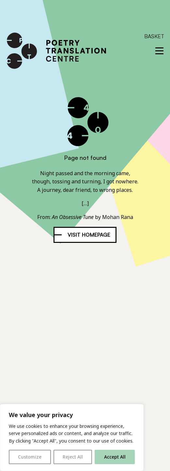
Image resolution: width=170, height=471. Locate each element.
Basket (154, 36)
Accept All (115, 457)
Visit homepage (89, 234)
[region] (72, 437)
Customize (29, 457)
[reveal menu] (159, 51)
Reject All (73, 457)
